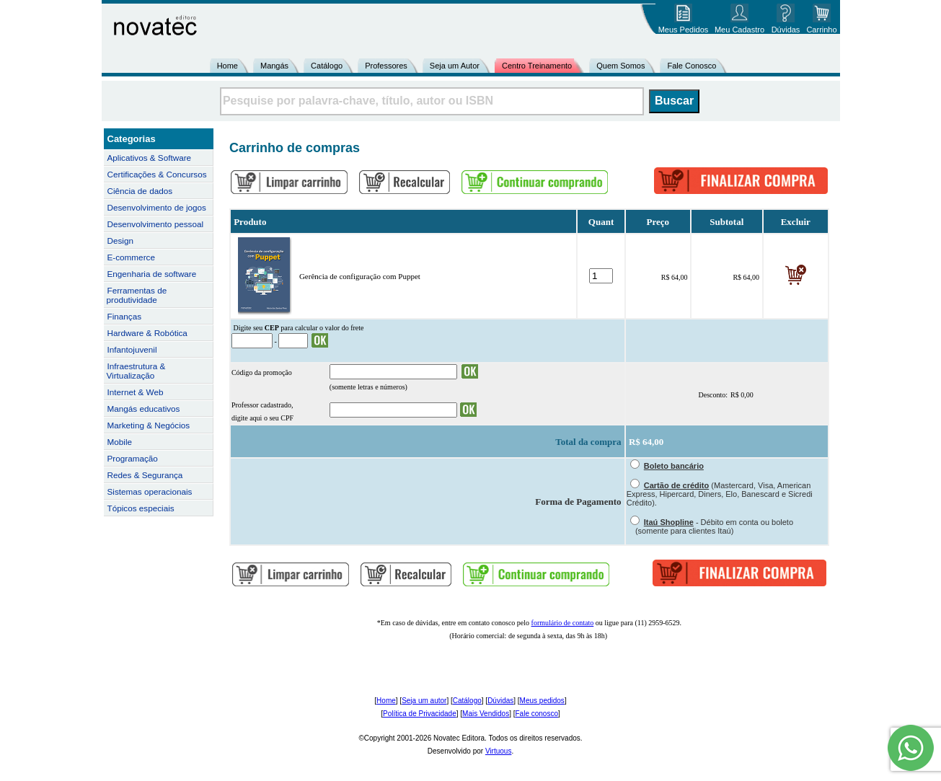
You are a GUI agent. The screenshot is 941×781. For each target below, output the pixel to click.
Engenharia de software (152, 273)
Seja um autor (424, 701)
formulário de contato (562, 623)
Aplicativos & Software (149, 157)
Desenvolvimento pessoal (155, 224)
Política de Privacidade (419, 714)
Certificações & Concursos (157, 174)
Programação (132, 458)
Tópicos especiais (140, 508)
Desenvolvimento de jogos (156, 207)
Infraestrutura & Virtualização (136, 370)
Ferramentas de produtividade (137, 295)
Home (227, 65)
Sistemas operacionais (150, 491)
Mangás (274, 65)
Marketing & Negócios (148, 425)
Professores (386, 65)
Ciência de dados (140, 190)
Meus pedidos (542, 701)
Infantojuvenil (132, 349)
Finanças (124, 316)
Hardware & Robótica (147, 332)
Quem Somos (620, 65)
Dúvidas (500, 701)
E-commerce (131, 257)
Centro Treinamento (537, 65)
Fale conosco (536, 714)
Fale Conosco (691, 65)
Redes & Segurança (145, 475)
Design (120, 240)
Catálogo (327, 65)
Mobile (120, 441)
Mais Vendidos (485, 714)
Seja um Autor (455, 65)
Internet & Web (135, 392)
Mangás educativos (143, 408)
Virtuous (498, 751)
